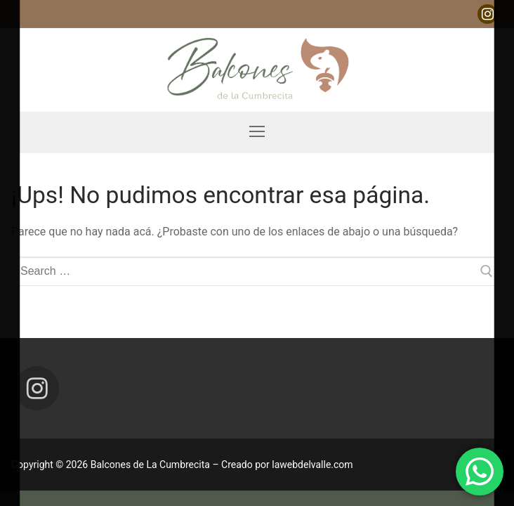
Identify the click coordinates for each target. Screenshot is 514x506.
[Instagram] (487, 14)
